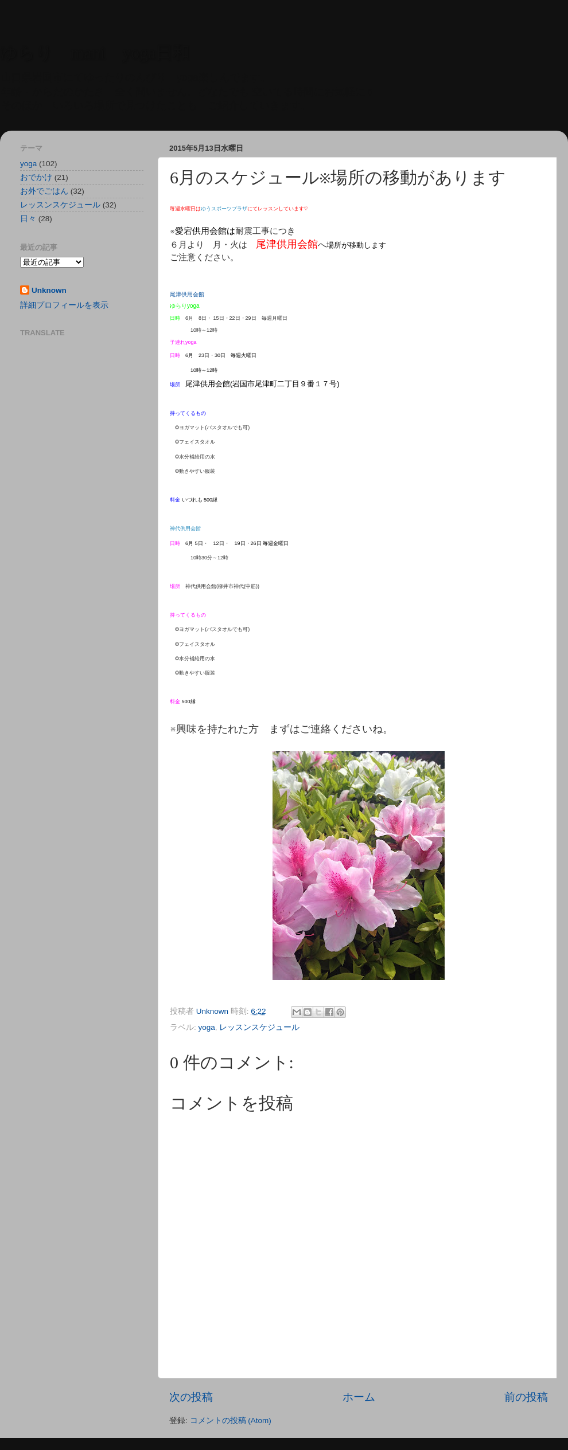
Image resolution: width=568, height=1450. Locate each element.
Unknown (49, 290)
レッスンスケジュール (259, 1027)
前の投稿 (526, 1397)
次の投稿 (191, 1397)
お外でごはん (44, 191)
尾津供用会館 (187, 294)
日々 (28, 218)
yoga (207, 1027)
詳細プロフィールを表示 (64, 305)
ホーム (359, 1397)
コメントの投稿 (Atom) (230, 1420)
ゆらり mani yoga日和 (95, 52)
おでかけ (36, 177)
